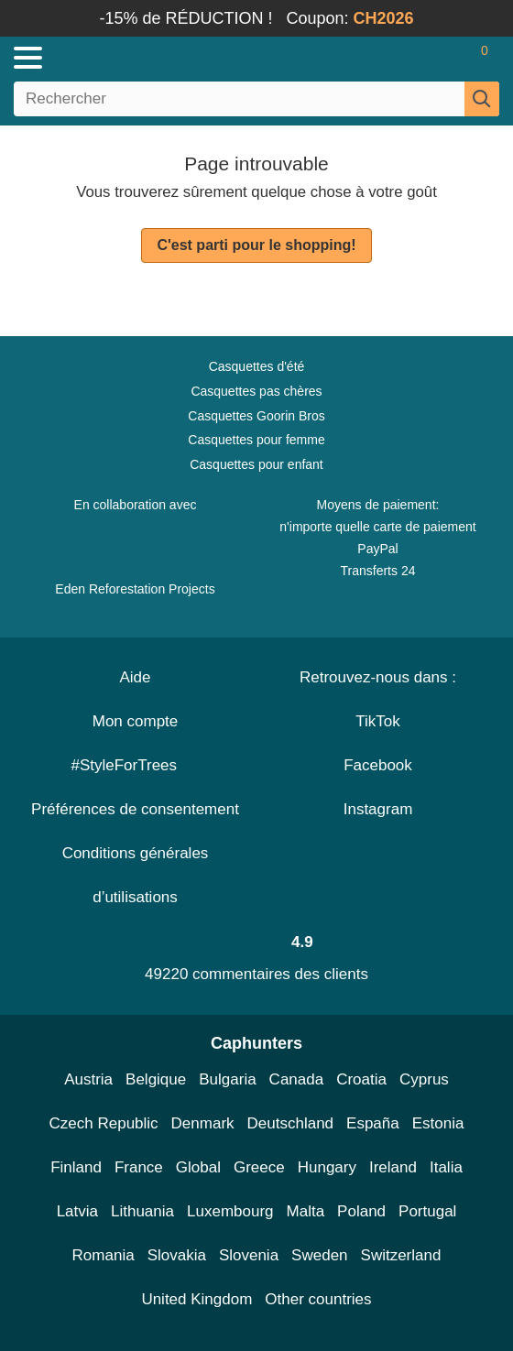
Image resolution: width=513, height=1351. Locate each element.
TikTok (377, 721)
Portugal (427, 1211)
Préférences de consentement (135, 809)
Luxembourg (230, 1211)
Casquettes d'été (257, 366)
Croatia (361, 1079)
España (372, 1123)
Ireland (393, 1167)
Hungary (327, 1167)
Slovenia (248, 1255)
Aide (134, 677)
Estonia (438, 1123)
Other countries (318, 1299)
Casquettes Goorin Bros (256, 416)
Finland (76, 1167)
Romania (103, 1255)
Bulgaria (227, 1079)
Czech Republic (103, 1123)
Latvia (77, 1211)
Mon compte (136, 721)
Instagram (378, 809)
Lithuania (142, 1211)
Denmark (203, 1123)
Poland (361, 1211)
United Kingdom (196, 1299)
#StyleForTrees (135, 765)
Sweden (319, 1255)
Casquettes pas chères (256, 391)
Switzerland (401, 1255)
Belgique (156, 1079)
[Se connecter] (412, 57)
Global (198, 1167)
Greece (259, 1167)
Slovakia (176, 1255)
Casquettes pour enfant (256, 464)
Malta (306, 1211)
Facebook (378, 765)
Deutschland (290, 1123)
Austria (88, 1079)
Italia (446, 1167)
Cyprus (424, 1079)
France (139, 1167)
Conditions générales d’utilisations (135, 875)
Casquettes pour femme (256, 439)
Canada (296, 1079)
